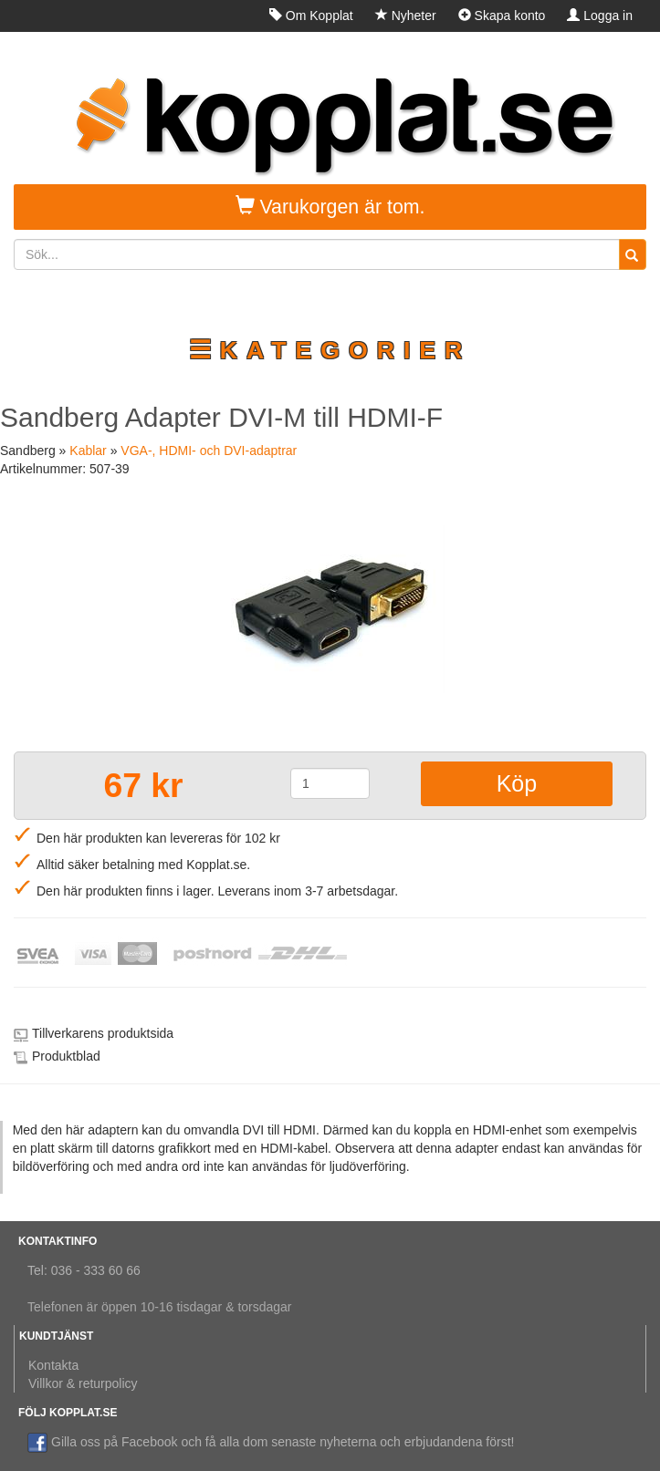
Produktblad (66, 1056)
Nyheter (405, 15)
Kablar (87, 450)
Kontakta (53, 1365)
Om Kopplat (311, 15)
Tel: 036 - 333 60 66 (84, 1270)
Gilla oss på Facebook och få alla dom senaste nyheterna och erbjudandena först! (270, 1442)
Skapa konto (502, 15)
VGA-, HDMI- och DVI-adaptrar (208, 450)
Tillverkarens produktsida (102, 1033)
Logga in (600, 15)
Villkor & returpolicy (83, 1383)
